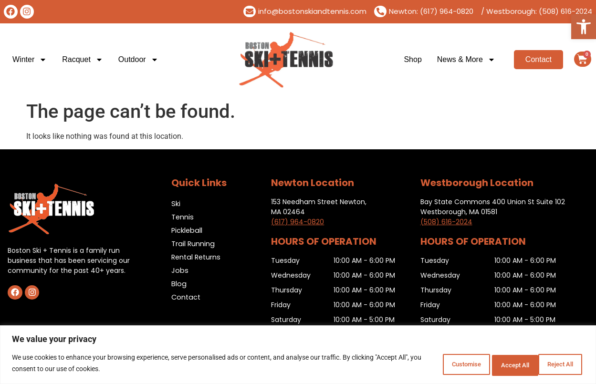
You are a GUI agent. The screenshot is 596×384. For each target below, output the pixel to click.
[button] (583, 26)
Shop (412, 59)
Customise (431, 364)
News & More (466, 59)
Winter (29, 59)
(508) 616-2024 (446, 222)
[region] (298, 355)
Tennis (182, 217)
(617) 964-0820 (297, 222)
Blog (179, 284)
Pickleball (187, 230)
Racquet (82, 59)
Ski (175, 203)
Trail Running (193, 244)
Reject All (493, 364)
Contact (186, 297)
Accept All (555, 364)
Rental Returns (197, 257)
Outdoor (138, 59)
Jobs (179, 270)
